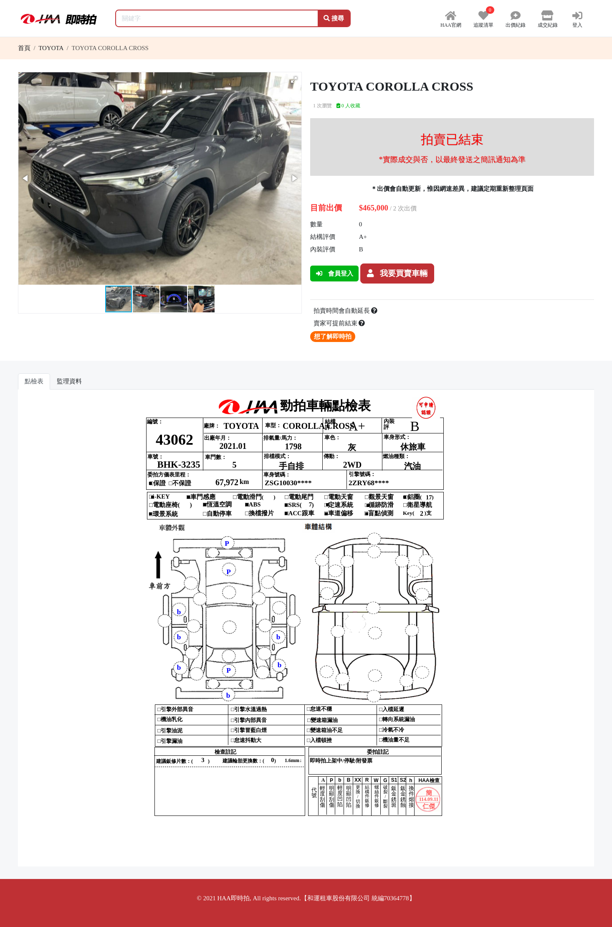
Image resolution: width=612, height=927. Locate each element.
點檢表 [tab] (34, 381)
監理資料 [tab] (69, 381)
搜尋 (334, 18)
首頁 (24, 48)
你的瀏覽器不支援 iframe (306, 631)
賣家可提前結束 (339, 323)
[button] (294, 79)
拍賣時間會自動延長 (346, 310)
